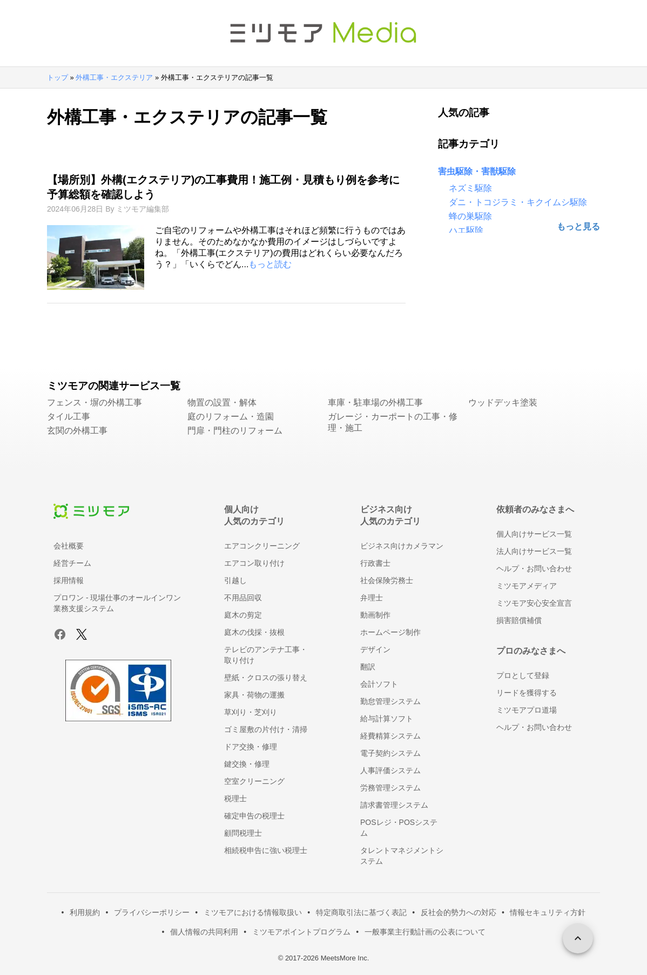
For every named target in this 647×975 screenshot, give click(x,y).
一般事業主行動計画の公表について (425, 931)
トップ (57, 77)
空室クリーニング (254, 781)
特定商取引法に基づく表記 (361, 912)
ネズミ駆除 (470, 188)
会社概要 (68, 545)
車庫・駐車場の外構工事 (375, 402)
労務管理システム (390, 787)
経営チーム (72, 563)
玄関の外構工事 (77, 430)
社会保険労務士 (386, 580)
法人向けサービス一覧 (534, 551)
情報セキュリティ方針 (547, 912)
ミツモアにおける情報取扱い (253, 912)
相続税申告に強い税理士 (265, 850)
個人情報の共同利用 (204, 931)
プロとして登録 (522, 675)
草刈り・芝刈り (250, 712)
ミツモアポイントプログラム (301, 931)
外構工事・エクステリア (114, 77)
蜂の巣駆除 (470, 216)
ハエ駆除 (466, 230)
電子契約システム (390, 753)
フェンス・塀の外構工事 (94, 402)
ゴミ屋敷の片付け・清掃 (265, 729)
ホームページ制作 (390, 632)
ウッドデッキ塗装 (502, 402)
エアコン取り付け (254, 563)
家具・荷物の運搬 (254, 694)
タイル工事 (68, 416)
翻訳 (367, 666)
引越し (235, 580)
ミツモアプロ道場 (526, 710)
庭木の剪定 (243, 615)
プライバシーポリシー (152, 912)
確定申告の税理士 (254, 815)
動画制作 (375, 615)
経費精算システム (390, 736)
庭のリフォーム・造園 (230, 416)
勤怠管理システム (390, 701)
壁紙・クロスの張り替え (265, 677)
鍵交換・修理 (246, 764)
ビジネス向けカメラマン (401, 545)
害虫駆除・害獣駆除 (477, 171)
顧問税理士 (243, 833)
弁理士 (371, 597)
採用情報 (68, 580)
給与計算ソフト (386, 718)
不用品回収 (243, 597)
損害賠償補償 (519, 620)
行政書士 (375, 563)
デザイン (375, 649)
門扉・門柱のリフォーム (234, 430)
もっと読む (270, 264)
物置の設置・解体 (222, 402)
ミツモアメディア (526, 585)
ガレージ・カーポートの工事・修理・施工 (392, 422)
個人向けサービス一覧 (534, 534)
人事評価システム (390, 770)
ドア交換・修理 (250, 746)
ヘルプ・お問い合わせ (534, 568)
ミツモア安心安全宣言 (534, 603)
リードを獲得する (526, 692)
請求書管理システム (394, 805)
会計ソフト (379, 684)
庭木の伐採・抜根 (254, 632)
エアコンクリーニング (262, 545)
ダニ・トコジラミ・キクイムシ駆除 (518, 202)
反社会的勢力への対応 (458, 912)
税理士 (235, 798)
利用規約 (85, 912)
